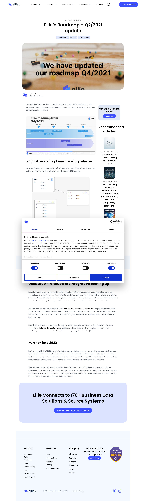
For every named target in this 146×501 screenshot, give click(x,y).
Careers (72, 462)
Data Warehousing (29, 465)
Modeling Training (49, 463)
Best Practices (51, 458)
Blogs (48, 454)
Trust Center (72, 470)
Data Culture (29, 477)
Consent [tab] (34, 229)
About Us (73, 454)
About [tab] (111, 229)
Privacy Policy (78, 491)
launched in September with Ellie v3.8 (79, 308)
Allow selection (73, 277)
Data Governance (29, 472)
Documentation (52, 468)
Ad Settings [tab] (86, 229)
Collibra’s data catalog (48, 328)
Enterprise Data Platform (28, 457)
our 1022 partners (38, 240)
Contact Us (74, 465)
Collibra (64, 284)
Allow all (105, 277)
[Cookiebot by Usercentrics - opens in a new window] (112, 222)
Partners (72, 458)
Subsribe (109, 116)
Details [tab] (60, 229)
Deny (40, 277)
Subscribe (94, 458)
